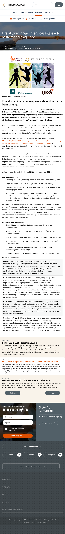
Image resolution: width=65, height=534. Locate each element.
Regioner (15, 12)
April (28, 46)
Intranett (31, 520)
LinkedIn (31, 454)
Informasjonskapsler (15, 520)
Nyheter (38, 12)
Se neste (52, 393)
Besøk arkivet (47, 423)
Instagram (51, 454)
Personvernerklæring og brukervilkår (32, 522)
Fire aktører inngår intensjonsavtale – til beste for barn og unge (21, 48)
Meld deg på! (16, 435)
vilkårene (12, 430)
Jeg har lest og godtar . (17, 429)
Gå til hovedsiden (7, 46)
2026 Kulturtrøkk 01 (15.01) (52, 416)
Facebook (10, 454)
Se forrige (13, 393)
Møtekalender (27, 12)
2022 (23, 46)
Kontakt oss (48, 12)
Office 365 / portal (46, 520)
